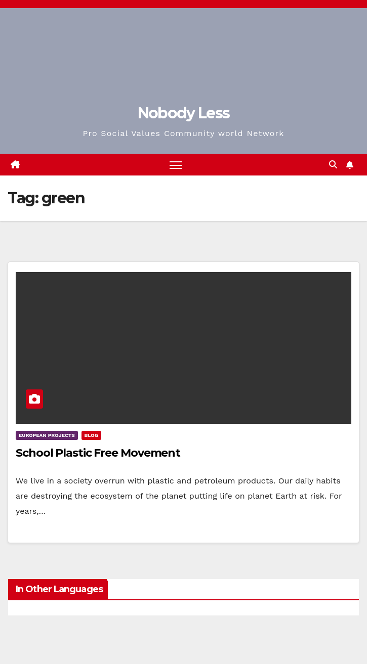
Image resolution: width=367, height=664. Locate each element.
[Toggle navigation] (175, 164)
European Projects (47, 435)
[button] (333, 164)
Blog (91, 435)
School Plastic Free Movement (98, 453)
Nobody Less (183, 113)
